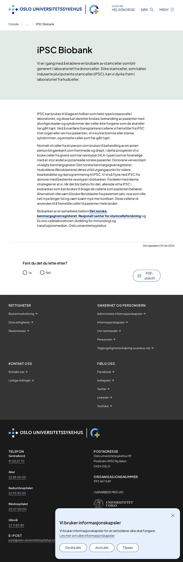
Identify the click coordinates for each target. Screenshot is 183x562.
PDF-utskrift (149, 275)
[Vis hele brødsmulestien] (27, 24)
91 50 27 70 (16, 461)
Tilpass (128, 547)
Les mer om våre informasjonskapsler (87, 535)
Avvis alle (101, 547)
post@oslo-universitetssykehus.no (32, 540)
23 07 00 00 (17, 509)
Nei (48, 272)
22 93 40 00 (17, 493)
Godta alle (73, 547)
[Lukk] (173, 515)
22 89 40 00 (17, 477)
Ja (29, 272)
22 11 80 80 (16, 525)
